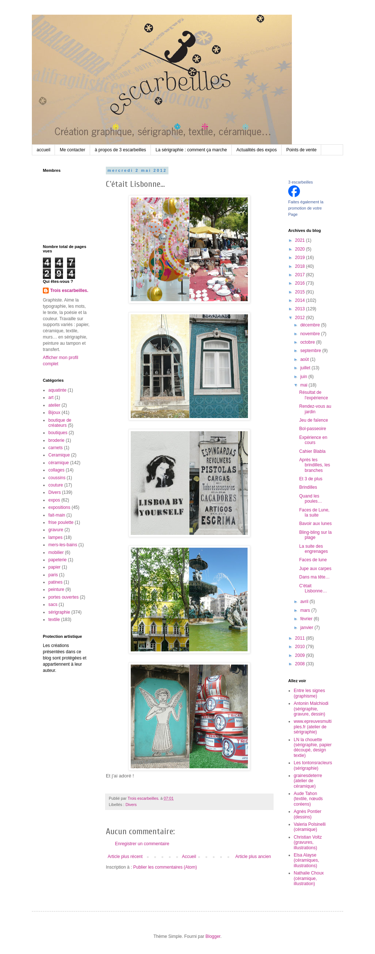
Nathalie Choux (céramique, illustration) (309, 878)
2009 (300, 655)
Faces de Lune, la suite (314, 512)
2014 (300, 300)
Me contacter (72, 149)
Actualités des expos (257, 149)
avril (304, 601)
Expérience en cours (313, 440)
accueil (43, 149)
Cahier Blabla (312, 451)
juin (304, 376)
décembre (310, 325)
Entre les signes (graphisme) (309, 693)
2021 (300, 240)
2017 (300, 274)
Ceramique (59, 455)
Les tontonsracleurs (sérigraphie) (313, 765)
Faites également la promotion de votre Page (305, 208)
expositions (59, 507)
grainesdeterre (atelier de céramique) (308, 781)
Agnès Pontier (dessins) (307, 814)
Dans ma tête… (314, 577)
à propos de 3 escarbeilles (120, 149)
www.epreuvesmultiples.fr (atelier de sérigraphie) (312, 727)
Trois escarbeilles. (69, 290)
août (305, 359)
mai (304, 385)
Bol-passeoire (312, 428)
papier (54, 567)
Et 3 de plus (310, 478)
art (50, 397)
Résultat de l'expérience (313, 395)
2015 (300, 292)
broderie (56, 440)
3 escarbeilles (300, 182)
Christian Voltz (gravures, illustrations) (308, 842)
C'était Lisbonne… (313, 588)
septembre (311, 350)
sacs (52, 604)
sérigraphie (59, 612)
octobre (308, 342)
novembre (310, 333)
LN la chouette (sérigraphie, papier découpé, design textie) (312, 747)
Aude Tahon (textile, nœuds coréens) (308, 799)
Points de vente (301, 149)
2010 (300, 646)
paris (53, 574)
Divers (131, 804)
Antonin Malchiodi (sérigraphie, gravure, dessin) (311, 709)
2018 (300, 266)
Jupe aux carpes (315, 568)
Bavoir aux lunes (315, 523)
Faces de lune (313, 559)
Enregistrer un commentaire (142, 843)
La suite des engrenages (313, 549)
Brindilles (308, 487)
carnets (55, 447)
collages (56, 470)
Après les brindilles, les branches (314, 465)
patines (55, 582)
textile (54, 619)
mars (305, 610)
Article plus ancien (253, 856)
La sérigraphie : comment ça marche (191, 149)
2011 (300, 638)
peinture (56, 589)
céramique (58, 462)
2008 (300, 663)
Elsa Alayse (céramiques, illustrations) (306, 860)
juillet (306, 367)
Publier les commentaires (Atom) (165, 867)
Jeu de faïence (313, 420)
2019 (300, 257)
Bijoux (54, 412)
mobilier (56, 552)
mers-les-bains (62, 544)
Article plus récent (125, 856)
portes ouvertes (63, 597)
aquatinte (57, 390)
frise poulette (61, 522)
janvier (307, 627)
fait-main (56, 515)
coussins (57, 477)
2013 (300, 308)
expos (54, 500)
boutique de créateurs (59, 423)
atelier (54, 405)
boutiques (57, 432)
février (307, 618)
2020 (300, 249)
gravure (55, 529)
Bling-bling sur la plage (315, 535)
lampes (55, 537)
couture (55, 485)
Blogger (212, 936)
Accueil (189, 856)
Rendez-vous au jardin (315, 409)
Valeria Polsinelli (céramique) (310, 827)
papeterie (57, 559)
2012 (300, 317)
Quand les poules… (310, 498)
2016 (300, 283)
